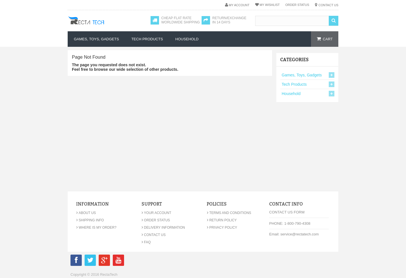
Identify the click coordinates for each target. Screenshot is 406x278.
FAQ (146, 242)
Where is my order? (96, 228)
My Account (239, 5)
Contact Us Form (286, 212)
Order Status (297, 4)
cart (328, 39)
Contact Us (329, 5)
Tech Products (294, 84)
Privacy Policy (222, 228)
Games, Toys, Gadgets (302, 75)
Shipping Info (90, 220)
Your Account (156, 213)
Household (291, 93)
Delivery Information (163, 228)
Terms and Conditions (229, 213)
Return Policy (222, 220)
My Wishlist (270, 4)
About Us (86, 213)
